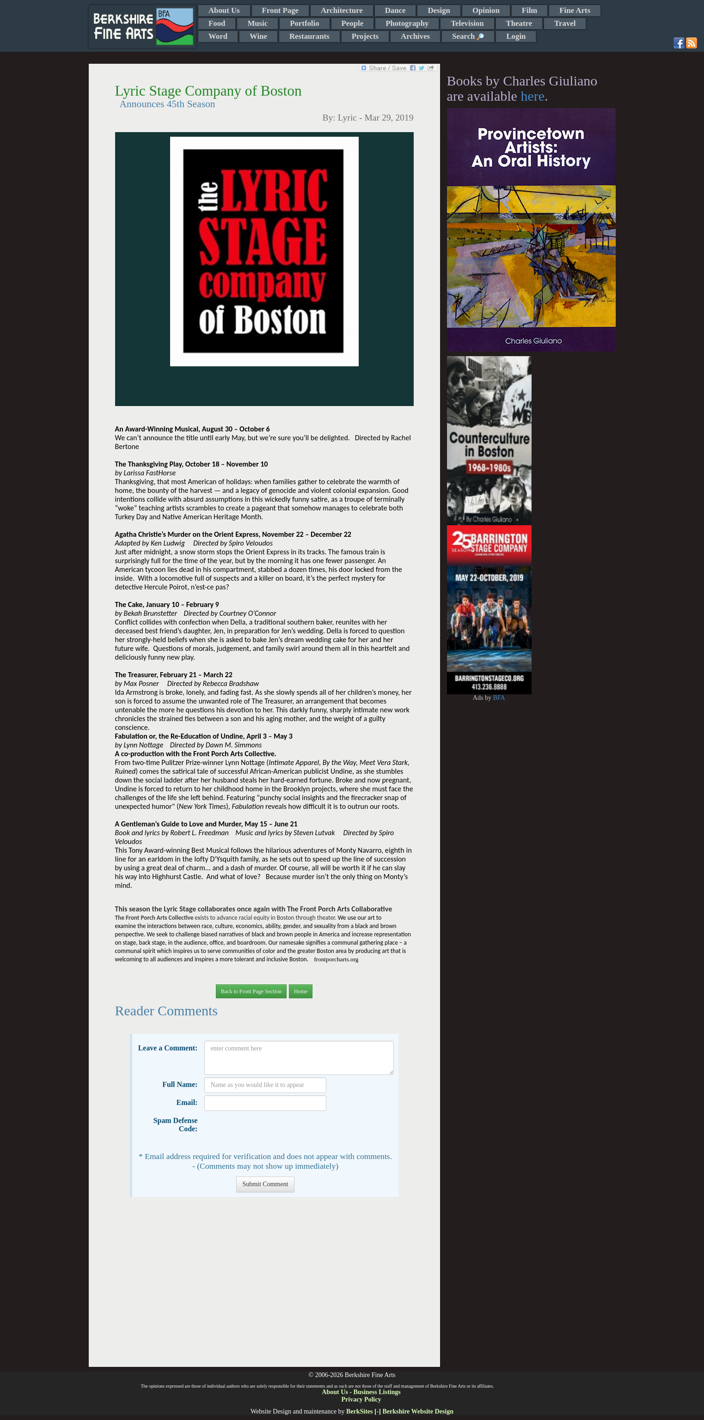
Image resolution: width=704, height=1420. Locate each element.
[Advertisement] (264, 1286)
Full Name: (179, 1084)
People (353, 23)
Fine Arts (574, 10)
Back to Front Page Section (251, 991)
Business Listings (376, 1392)
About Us (224, 10)
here (532, 95)
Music (257, 23)
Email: (187, 1102)
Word (217, 36)
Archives (415, 36)
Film (530, 10)
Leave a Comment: (168, 1048)
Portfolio (304, 23)
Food (216, 23)
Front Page (280, 10)
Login (516, 36)
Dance (395, 10)
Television (467, 23)
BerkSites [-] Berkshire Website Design (399, 1411)
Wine (258, 36)
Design (439, 10)
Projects (365, 36)
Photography (407, 23)
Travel (564, 23)
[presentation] (274, 1131)
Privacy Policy (361, 1399)
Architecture (342, 10)
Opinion (486, 10)
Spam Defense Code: (175, 1125)
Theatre (519, 23)
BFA (499, 697)
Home (300, 991)
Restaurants (309, 36)
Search (468, 36)
